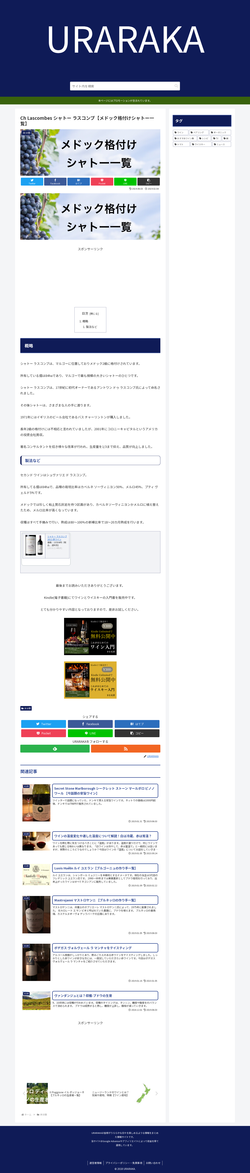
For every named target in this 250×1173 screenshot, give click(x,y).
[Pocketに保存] (102, 182)
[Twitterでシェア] (32, 182)
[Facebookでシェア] (55, 182)
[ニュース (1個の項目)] (221, 144)
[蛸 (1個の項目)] (226, 138)
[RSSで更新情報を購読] (125, 749)
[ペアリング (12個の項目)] (199, 132)
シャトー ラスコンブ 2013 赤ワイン (57, 538)
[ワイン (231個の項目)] (180, 132)
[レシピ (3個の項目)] (204, 138)
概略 (85, 321)
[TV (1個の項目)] (216, 138)
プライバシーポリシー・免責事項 (123, 1163)
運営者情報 (95, 1163)
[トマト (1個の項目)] (181, 144)
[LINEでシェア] (125, 182)
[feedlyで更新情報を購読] (55, 749)
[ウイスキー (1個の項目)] (200, 144)
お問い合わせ (153, 1163)
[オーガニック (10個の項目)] (220, 132)
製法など (91, 327)
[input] (125, 86)
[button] (176, 86)
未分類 (26, 708)
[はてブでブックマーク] (78, 182)
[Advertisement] (90, 276)
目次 (85, 313)
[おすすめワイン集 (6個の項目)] (185, 138)
